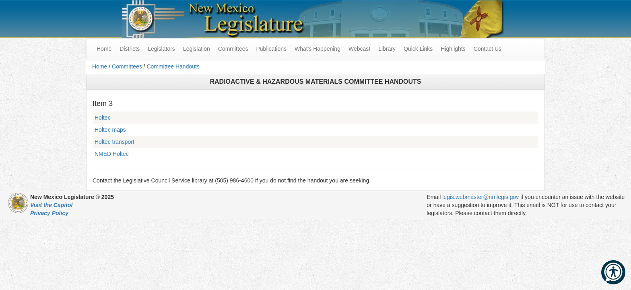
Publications (271, 49)
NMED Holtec (112, 154)
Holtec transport (114, 142)
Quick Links (418, 49)
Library (387, 49)
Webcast (359, 49)
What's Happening (317, 49)
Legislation (196, 49)
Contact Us (487, 49)
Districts (130, 49)
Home (99, 66)
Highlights (453, 49)
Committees (233, 49)
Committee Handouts (173, 66)
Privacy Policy (49, 213)
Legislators (161, 49)
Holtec (103, 117)
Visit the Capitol (51, 205)
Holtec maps (110, 129)
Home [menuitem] (104, 49)
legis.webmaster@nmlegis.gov (480, 197)
